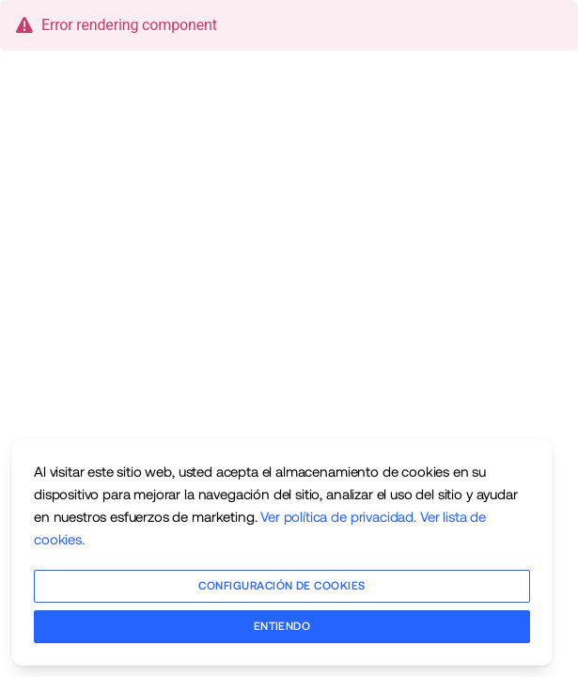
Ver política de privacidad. (338, 517)
